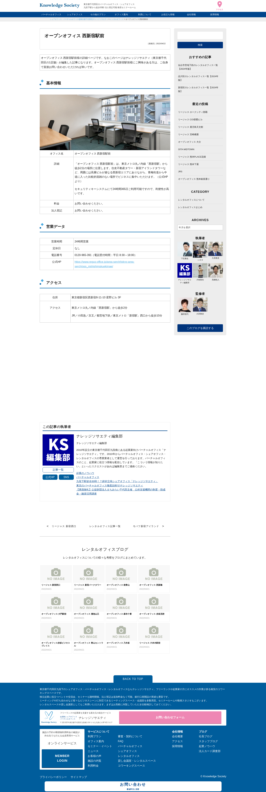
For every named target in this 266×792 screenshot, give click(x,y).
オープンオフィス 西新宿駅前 (137, 19)
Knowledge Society (214, 776)
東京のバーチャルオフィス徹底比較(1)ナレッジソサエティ (109, 485)
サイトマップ (79, 777)
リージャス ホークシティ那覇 (192, 112)
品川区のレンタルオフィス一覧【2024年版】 (198, 78)
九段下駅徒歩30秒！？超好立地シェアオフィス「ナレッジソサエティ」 (117, 481)
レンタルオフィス (117, 19)
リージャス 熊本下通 (188, 164)
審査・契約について (130, 736)
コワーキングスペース (131, 765)
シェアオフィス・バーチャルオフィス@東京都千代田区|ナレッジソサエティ (79, 19)
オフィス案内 (121, 14)
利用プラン (94, 736)
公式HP (50, 477)
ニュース (93, 751)
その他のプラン (98, 14)
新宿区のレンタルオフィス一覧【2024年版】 (198, 89)
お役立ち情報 (168, 14)
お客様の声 (94, 756)
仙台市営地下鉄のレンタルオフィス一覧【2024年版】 (198, 67)
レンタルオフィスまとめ (190, 207)
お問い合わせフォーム (170, 717)
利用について (144, 14)
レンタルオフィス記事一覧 (105, 526)
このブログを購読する (200, 328)
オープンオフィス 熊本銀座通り (194, 179)
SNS (66, 477)
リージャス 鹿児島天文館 (190, 127)
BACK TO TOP (133, 678)
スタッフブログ (208, 741)
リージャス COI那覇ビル (190, 119)
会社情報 (191, 14)
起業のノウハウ (85, 473)
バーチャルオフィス (51, 14)
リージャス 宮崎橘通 (188, 134)
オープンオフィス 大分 (189, 142)
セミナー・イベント (100, 746)
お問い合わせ (133, 786)
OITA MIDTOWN (186, 149)
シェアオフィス (74, 14)
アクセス (177, 741)
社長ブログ (205, 736)
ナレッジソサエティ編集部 (184, 280)
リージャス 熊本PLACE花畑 (192, 157)
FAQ (120, 741)
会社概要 (177, 736)
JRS (180, 171)
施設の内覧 (94, 760)
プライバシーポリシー (53, 777)
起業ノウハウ (207, 746)
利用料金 (93, 765)
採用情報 (214, 14)
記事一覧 (58, 469)
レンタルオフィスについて (191, 200)
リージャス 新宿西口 (64, 526)
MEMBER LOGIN (62, 758)
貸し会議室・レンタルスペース (137, 760)
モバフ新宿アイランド (146, 526)
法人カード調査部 (210, 751)
